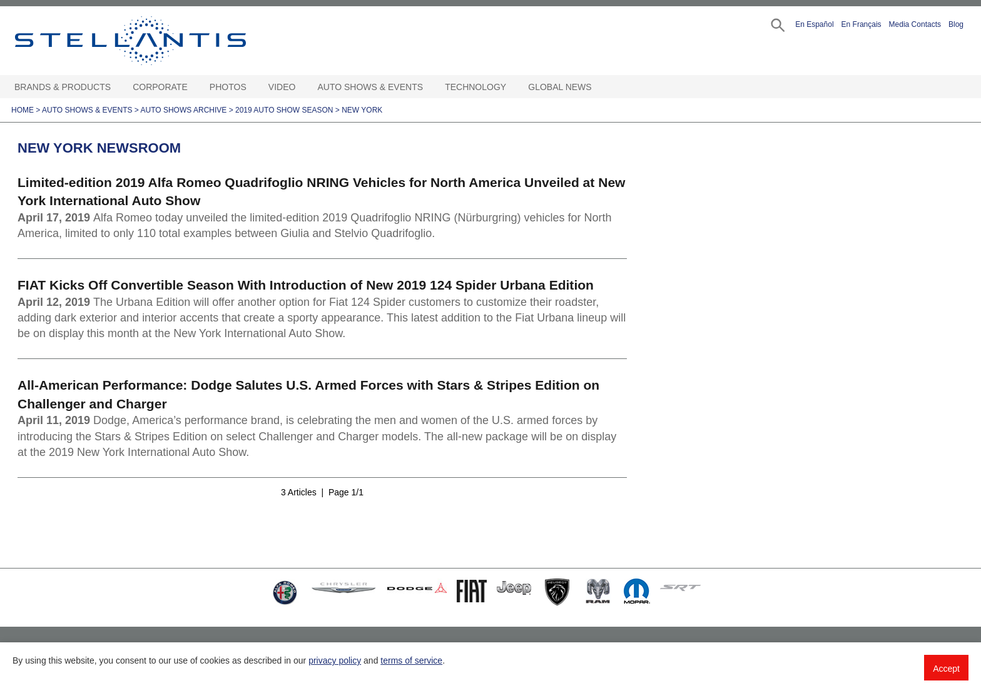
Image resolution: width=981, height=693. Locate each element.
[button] (777, 24)
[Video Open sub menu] (301, 87)
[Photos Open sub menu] (252, 87)
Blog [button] (955, 24)
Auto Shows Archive (184, 110)
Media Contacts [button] (915, 24)
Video (282, 87)
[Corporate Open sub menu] (193, 87)
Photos (228, 87)
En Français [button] (861, 24)
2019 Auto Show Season (284, 110)
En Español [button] (814, 24)
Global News (559, 87)
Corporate (160, 87)
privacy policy (334, 660)
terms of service (411, 660)
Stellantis (159, 40)
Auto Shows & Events (371, 87)
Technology (475, 87)
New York (362, 110)
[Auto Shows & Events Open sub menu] (429, 87)
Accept (946, 669)
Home (22, 110)
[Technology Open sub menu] (512, 87)
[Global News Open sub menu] (598, 87)
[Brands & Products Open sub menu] (116, 87)
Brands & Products (62, 87)
